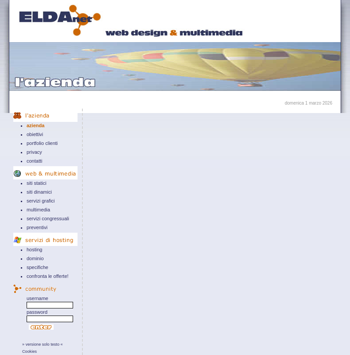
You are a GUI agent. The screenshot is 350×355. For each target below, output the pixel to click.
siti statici (37, 183)
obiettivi (35, 134)
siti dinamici (39, 192)
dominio (35, 258)
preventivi (37, 227)
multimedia (38, 209)
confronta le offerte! (48, 276)
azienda (35, 125)
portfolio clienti (42, 143)
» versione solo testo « (42, 344)
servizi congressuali (48, 218)
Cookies (29, 351)
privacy (34, 152)
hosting (34, 249)
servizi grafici (41, 200)
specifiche (37, 267)
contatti (34, 161)
